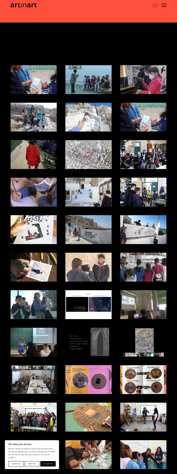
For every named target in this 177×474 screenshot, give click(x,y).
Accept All (48, 464)
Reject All (32, 464)
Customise (16, 464)
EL (155, 5)
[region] (32, 454)
